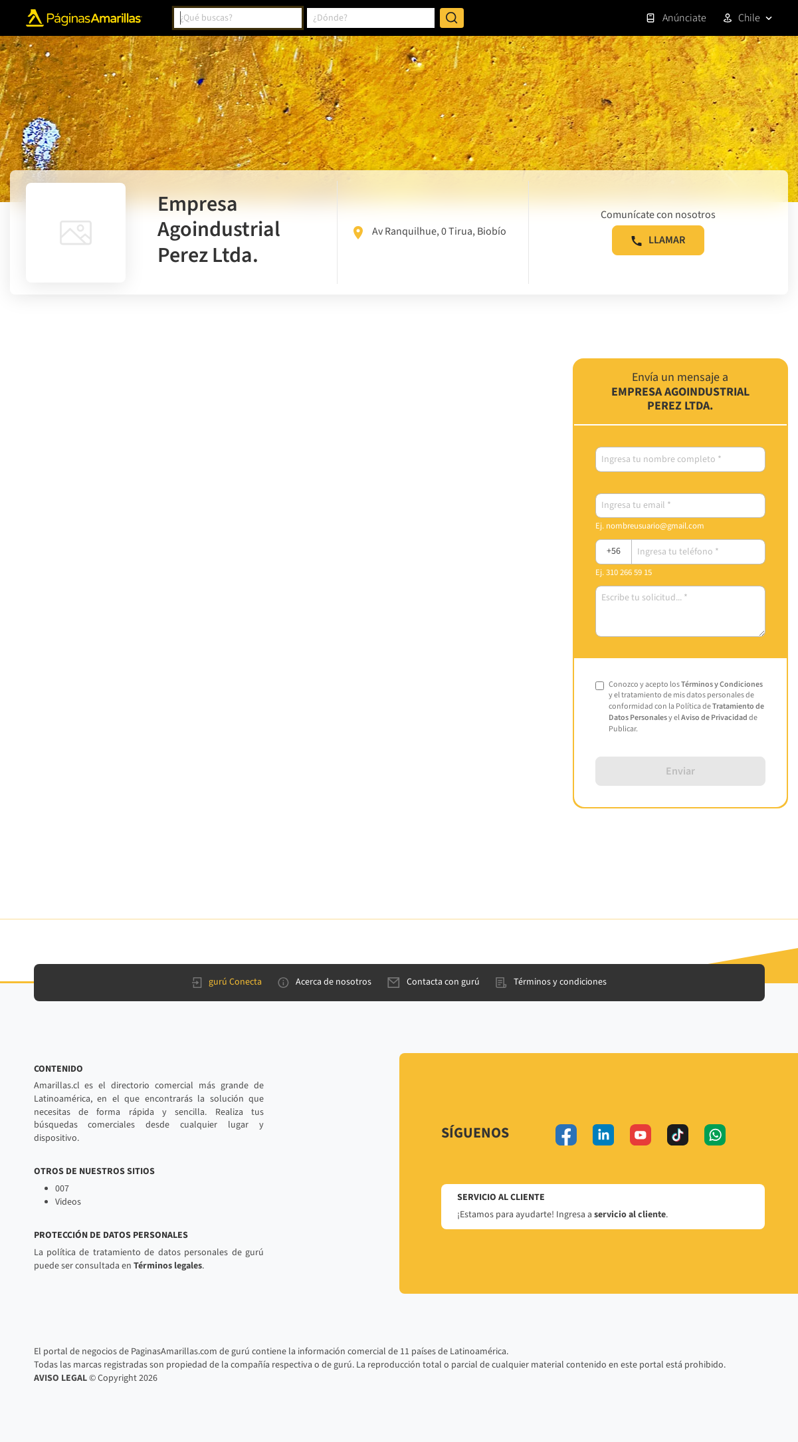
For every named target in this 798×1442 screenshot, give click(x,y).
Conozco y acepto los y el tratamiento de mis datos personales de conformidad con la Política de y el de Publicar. (686, 707)
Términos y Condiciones (722, 684)
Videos (68, 1202)
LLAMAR (658, 240)
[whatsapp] (715, 1134)
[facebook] (566, 1134)
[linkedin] (603, 1134)
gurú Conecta (227, 982)
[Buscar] (452, 18)
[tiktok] (677, 1134)
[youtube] (640, 1134)
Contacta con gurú (433, 982)
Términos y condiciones (551, 982)
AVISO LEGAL (60, 1378)
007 (62, 1188)
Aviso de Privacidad (714, 717)
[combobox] (238, 18)
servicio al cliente (630, 1214)
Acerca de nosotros (324, 982)
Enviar (680, 771)
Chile (749, 18)
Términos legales (168, 1265)
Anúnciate (675, 18)
